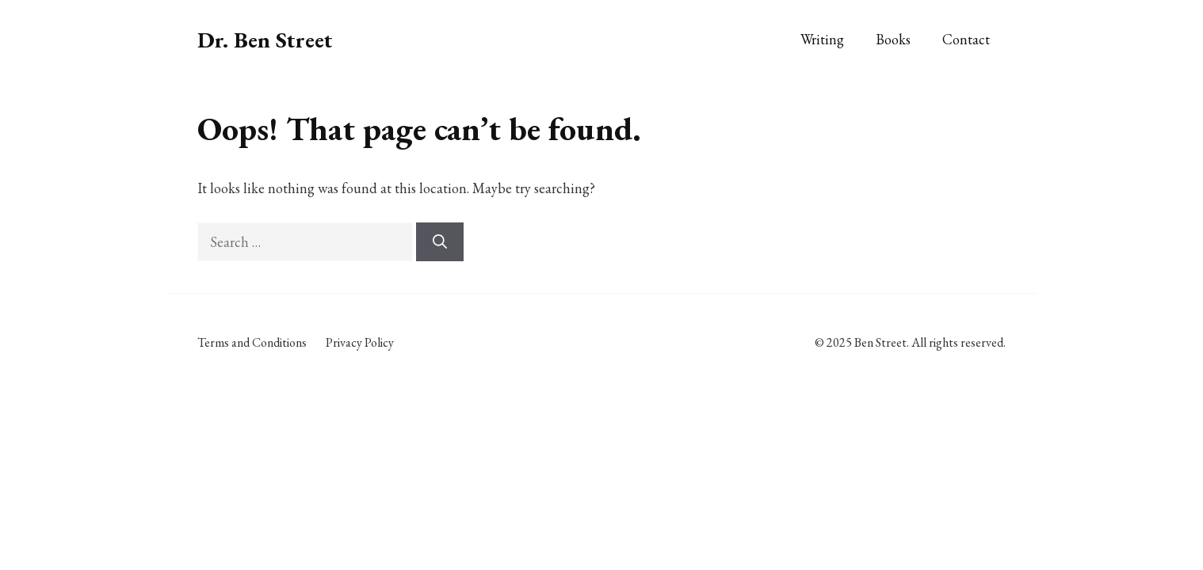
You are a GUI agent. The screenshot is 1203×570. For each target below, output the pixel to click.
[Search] (440, 241)
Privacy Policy (360, 342)
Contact (966, 39)
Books (893, 39)
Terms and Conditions (252, 342)
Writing (822, 39)
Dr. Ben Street (265, 39)
